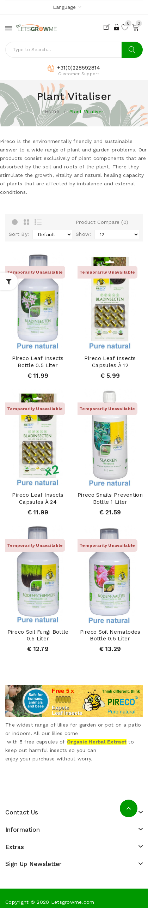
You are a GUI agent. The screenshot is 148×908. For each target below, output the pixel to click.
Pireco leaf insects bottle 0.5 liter (37, 362)
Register (108, 27)
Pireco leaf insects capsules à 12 (110, 362)
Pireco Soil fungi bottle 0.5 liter (38, 635)
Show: (83, 234)
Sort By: (19, 234)
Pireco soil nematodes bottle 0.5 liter (110, 635)
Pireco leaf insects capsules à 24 (37, 498)
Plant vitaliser (86, 111)
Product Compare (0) (102, 222)
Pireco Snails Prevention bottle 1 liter (110, 498)
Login (117, 27)
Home (52, 111)
